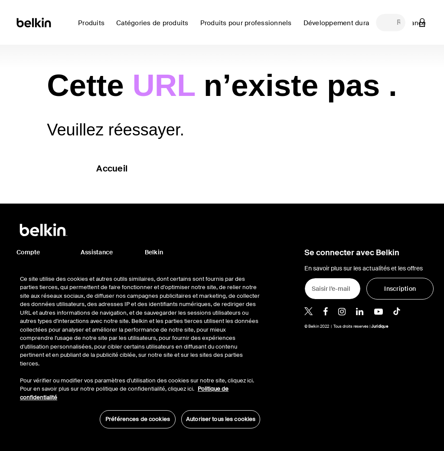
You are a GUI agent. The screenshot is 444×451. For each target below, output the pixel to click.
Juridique (379, 326)
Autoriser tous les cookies (220, 419)
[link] (344, 28)
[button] (422, 22)
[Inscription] (400, 289)
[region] (140, 347)
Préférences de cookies (137, 419)
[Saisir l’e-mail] (332, 289)
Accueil (111, 168)
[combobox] (390, 22)
